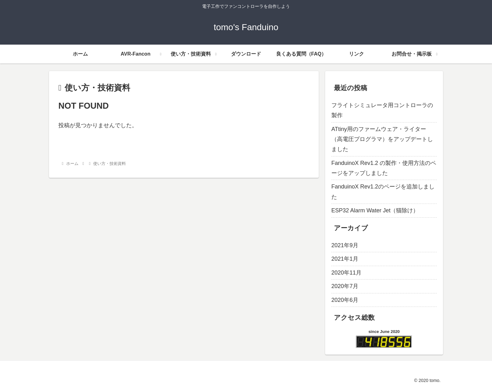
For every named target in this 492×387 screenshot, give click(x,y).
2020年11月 (346, 273)
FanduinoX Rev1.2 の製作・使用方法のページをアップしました (383, 168)
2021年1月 (344, 259)
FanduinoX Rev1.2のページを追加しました (383, 191)
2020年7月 (344, 286)
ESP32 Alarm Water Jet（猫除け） (375, 210)
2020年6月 (344, 300)
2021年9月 (344, 245)
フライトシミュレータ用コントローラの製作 (382, 110)
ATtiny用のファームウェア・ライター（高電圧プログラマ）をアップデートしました (382, 139)
